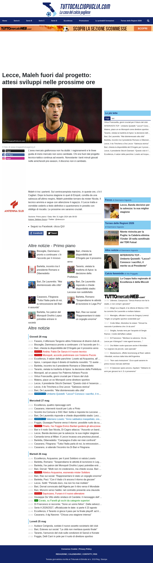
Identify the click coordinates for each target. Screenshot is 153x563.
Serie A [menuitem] (16, 21)
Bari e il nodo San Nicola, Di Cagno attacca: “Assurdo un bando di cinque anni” (75, 429)
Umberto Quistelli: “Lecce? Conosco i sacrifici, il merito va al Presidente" (78, 394)
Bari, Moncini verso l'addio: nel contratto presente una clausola (67, 490)
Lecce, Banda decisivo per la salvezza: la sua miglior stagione (66, 433)
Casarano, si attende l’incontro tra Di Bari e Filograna (62, 447)
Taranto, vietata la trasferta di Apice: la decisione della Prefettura (67, 369)
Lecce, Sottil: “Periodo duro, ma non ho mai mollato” (61, 483)
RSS (95, 554)
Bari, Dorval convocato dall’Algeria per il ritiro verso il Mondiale (66, 486)
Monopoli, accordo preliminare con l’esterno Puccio (65, 355)
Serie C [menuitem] (42, 21)
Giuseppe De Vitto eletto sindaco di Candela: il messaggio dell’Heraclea (71, 497)
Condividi (36, 233)
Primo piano (41, 217)
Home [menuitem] (4, 21)
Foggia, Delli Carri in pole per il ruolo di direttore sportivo (63, 536)
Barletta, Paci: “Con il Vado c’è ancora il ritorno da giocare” (64, 479)
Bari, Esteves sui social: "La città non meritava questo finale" (65, 529)
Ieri (113, 118)
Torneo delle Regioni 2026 (119, 223)
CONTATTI (87, 554)
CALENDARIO (74, 554)
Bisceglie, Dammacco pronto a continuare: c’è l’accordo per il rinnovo (49, 254)
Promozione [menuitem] (84, 21)
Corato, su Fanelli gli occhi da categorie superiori (62, 500)
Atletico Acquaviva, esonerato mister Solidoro (62, 472)
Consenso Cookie (69, 549)
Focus (108, 200)
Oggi (107, 118)
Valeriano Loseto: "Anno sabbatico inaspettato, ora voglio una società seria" (79, 419)
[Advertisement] (127, 90)
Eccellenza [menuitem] (68, 21)
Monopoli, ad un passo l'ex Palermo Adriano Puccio (61, 373)
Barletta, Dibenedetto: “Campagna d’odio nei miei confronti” (65, 440)
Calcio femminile (114, 273)
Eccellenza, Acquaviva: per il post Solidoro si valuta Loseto (64, 458)
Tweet (52, 233)
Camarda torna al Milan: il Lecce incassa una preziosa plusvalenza (69, 436)
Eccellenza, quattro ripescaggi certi (52, 405)
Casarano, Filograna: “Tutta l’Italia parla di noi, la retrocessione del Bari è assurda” (77, 443)
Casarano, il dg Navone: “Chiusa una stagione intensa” (63, 514)
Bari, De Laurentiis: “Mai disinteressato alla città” (59, 390)
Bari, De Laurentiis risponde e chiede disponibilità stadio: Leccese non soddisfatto (76, 415)
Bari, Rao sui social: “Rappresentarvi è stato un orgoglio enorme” (88, 315)
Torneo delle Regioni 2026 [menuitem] (131, 21)
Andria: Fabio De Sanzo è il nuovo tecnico (60, 351)
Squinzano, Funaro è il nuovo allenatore (59, 493)
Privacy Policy (85, 549)
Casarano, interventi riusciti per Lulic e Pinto (57, 408)
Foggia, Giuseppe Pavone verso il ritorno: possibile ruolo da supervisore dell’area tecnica (80, 422)
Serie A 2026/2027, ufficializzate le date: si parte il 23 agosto (65, 507)
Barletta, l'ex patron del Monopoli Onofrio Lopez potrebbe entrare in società (73, 465)
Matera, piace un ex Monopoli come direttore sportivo (62, 380)
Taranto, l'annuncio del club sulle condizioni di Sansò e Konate (66, 533)
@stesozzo (60, 219)
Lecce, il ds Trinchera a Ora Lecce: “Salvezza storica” (62, 387)
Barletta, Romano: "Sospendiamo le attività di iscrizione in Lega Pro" (89, 300)
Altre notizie (112, 250)
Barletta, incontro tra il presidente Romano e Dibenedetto (48, 270)
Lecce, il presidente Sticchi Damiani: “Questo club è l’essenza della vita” (71, 383)
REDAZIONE (61, 554)
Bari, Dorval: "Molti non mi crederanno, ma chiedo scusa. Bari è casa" (70, 469)
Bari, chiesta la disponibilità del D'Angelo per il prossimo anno (66, 348)
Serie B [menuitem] (29, 21)
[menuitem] (148, 21)
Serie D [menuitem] (54, 21)
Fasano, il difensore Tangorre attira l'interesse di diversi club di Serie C (71, 341)
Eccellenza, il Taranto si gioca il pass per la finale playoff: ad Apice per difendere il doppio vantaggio (86, 511)
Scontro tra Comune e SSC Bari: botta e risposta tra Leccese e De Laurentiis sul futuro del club (83, 412)
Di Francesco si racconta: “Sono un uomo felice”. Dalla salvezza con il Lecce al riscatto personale (85, 504)
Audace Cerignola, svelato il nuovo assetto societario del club (66, 526)
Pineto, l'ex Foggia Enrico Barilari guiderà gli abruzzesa (67, 426)
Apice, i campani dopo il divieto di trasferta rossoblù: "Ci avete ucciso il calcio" (74, 362)
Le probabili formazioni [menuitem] (104, 21)
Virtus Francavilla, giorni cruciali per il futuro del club (61, 376)
